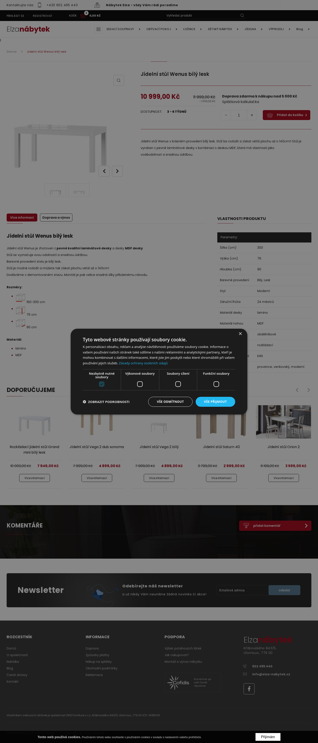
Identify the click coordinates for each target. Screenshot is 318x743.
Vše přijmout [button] (215, 401)
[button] (106, 401)
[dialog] (159, 371)
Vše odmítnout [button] (170, 401)
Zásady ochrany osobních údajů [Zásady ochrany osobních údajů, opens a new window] (143, 363)
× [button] (240, 333)
